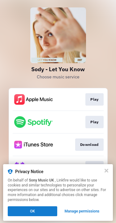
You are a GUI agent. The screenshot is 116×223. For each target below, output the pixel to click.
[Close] (106, 171)
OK (32, 211)
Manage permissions (82, 211)
